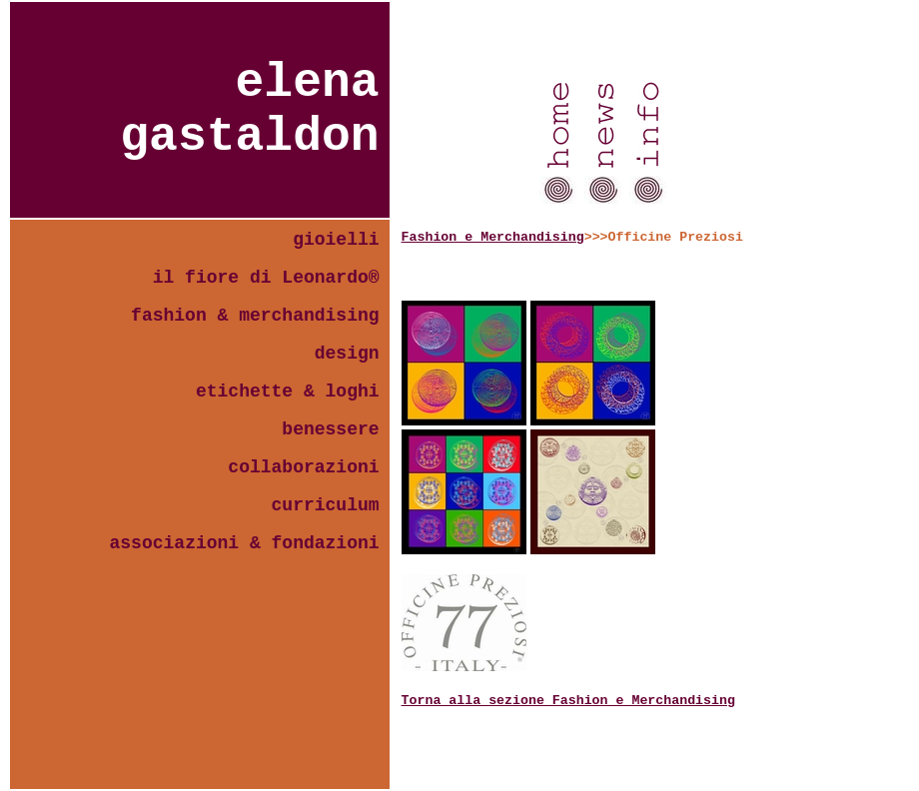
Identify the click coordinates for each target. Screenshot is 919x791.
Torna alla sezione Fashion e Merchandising (568, 700)
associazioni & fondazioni (245, 543)
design (347, 354)
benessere (330, 429)
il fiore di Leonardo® (266, 278)
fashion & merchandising (255, 316)
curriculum (326, 505)
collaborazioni (303, 467)
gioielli (336, 240)
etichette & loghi (288, 391)
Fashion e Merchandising (493, 237)
